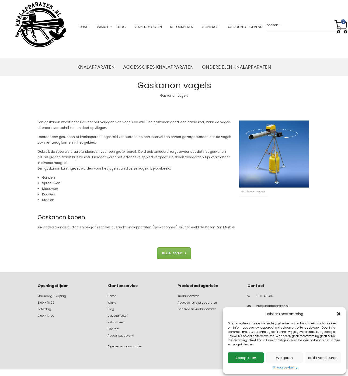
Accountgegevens (244, 26)
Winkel (102, 26)
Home (83, 26)
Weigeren (284, 357)
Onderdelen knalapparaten (236, 67)
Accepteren (245, 357)
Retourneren (181, 26)
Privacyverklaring (285, 367)
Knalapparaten (96, 67)
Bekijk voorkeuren (323, 357)
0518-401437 (265, 296)
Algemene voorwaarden (125, 346)
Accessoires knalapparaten (158, 67)
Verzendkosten (148, 26)
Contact (210, 26)
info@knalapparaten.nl (272, 306)
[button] (338, 314)
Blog (121, 26)
